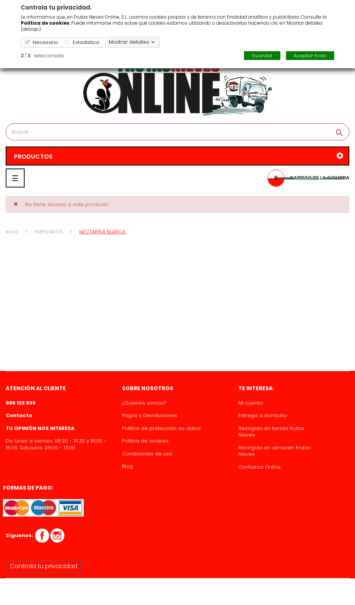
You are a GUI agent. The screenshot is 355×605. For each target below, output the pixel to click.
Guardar (262, 55)
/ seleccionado (42, 55)
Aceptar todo (310, 55)
